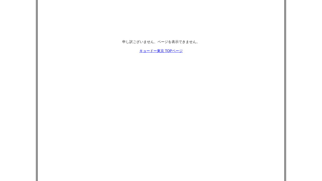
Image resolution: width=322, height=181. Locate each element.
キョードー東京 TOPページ (161, 51)
